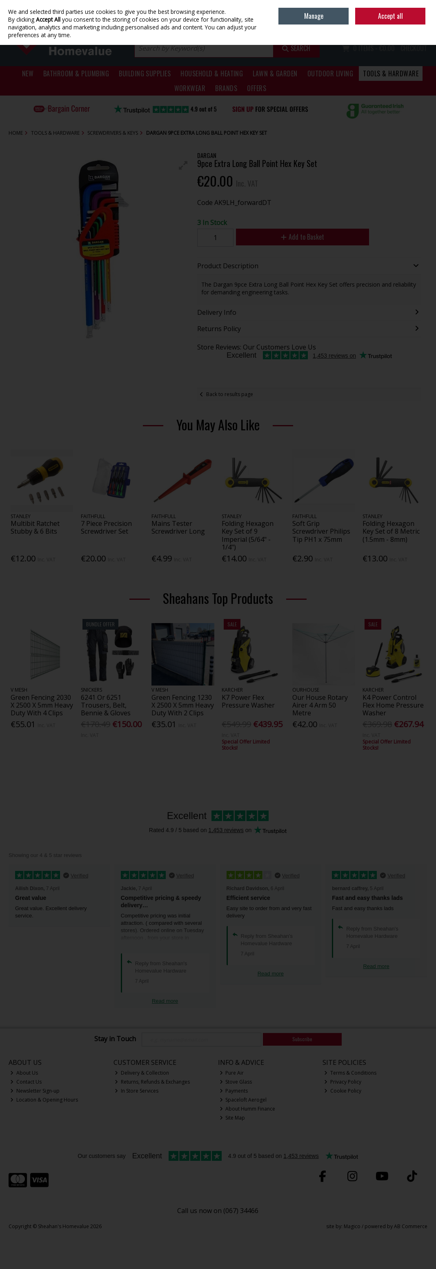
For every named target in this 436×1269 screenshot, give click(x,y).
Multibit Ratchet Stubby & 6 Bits (35, 527)
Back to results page (229, 394)
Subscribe (302, 1038)
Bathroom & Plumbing (76, 73)
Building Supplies (145, 73)
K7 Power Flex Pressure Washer (248, 701)
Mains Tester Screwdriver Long (178, 527)
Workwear (190, 88)
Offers (256, 88)
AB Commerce (410, 1226)
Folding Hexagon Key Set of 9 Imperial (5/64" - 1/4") (248, 535)
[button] (183, 165)
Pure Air (232, 1072)
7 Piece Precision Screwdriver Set (106, 527)
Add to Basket (302, 237)
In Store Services (136, 1090)
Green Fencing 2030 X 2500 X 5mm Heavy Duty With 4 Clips (42, 705)
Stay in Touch (115, 1039)
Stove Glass (236, 1081)
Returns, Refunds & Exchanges (152, 1081)
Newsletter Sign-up (35, 1090)
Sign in (405, 24)
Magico (352, 1226)
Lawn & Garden (275, 73)
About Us (24, 1072)
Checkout (413, 48)
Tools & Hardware (390, 73)
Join (423, 24)
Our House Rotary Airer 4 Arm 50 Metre (320, 705)
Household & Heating (211, 73)
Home (370, 5)
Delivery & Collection (142, 1072)
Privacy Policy (342, 1081)
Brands (226, 88)
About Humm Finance (248, 1108)
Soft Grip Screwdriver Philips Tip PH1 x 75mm (321, 531)
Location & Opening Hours (44, 1099)
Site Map (232, 1117)
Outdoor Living (330, 73)
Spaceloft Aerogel (243, 1099)
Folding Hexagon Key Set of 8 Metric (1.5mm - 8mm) (391, 531)
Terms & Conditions (350, 1072)
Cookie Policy (342, 1090)
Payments (234, 1090)
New (27, 73)
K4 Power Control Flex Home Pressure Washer (393, 705)
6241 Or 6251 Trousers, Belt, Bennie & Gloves (106, 705)
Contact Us (26, 1081)
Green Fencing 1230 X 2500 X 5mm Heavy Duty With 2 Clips (182, 705)
